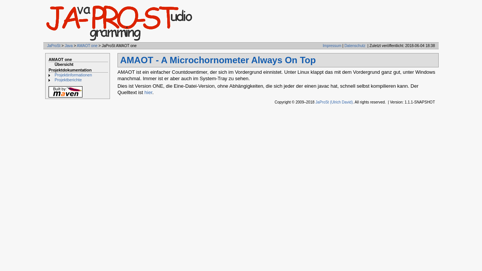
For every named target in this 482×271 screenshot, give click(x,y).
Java (69, 46)
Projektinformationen (73, 75)
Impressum (332, 46)
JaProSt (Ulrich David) (334, 102)
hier (149, 92)
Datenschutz (355, 46)
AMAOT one (87, 46)
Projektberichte (68, 80)
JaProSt (54, 46)
